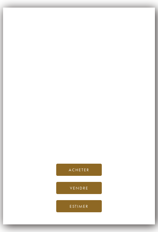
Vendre (79, 188)
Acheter (79, 169)
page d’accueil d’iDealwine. (85, 131)
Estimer (79, 206)
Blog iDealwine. (120, 138)
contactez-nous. (115, 145)
